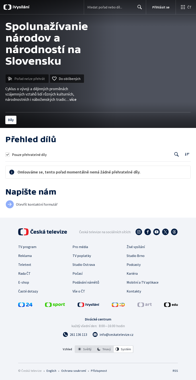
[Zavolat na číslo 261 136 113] (75, 334)
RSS (175, 371)
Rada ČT (24, 273)
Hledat (138, 8)
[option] (84, 349)
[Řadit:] (187, 154)
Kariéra (132, 273)
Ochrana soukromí (73, 371)
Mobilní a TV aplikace (143, 282)
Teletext (24, 264)
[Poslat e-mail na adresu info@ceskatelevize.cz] (112, 334)
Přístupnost (99, 371)
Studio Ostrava (84, 264)
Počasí (77, 273)
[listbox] (104, 349)
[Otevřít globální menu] (186, 7)
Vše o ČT (79, 291)
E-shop (23, 282)
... (71, 99)
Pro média (80, 247)
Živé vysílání (136, 247)
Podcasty (134, 264)
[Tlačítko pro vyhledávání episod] (176, 154)
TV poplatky (82, 255)
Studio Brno (136, 255)
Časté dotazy (28, 291)
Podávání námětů (86, 282)
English (51, 371)
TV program (27, 247)
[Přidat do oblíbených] (67, 78)
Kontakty (134, 291)
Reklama (25, 255)
